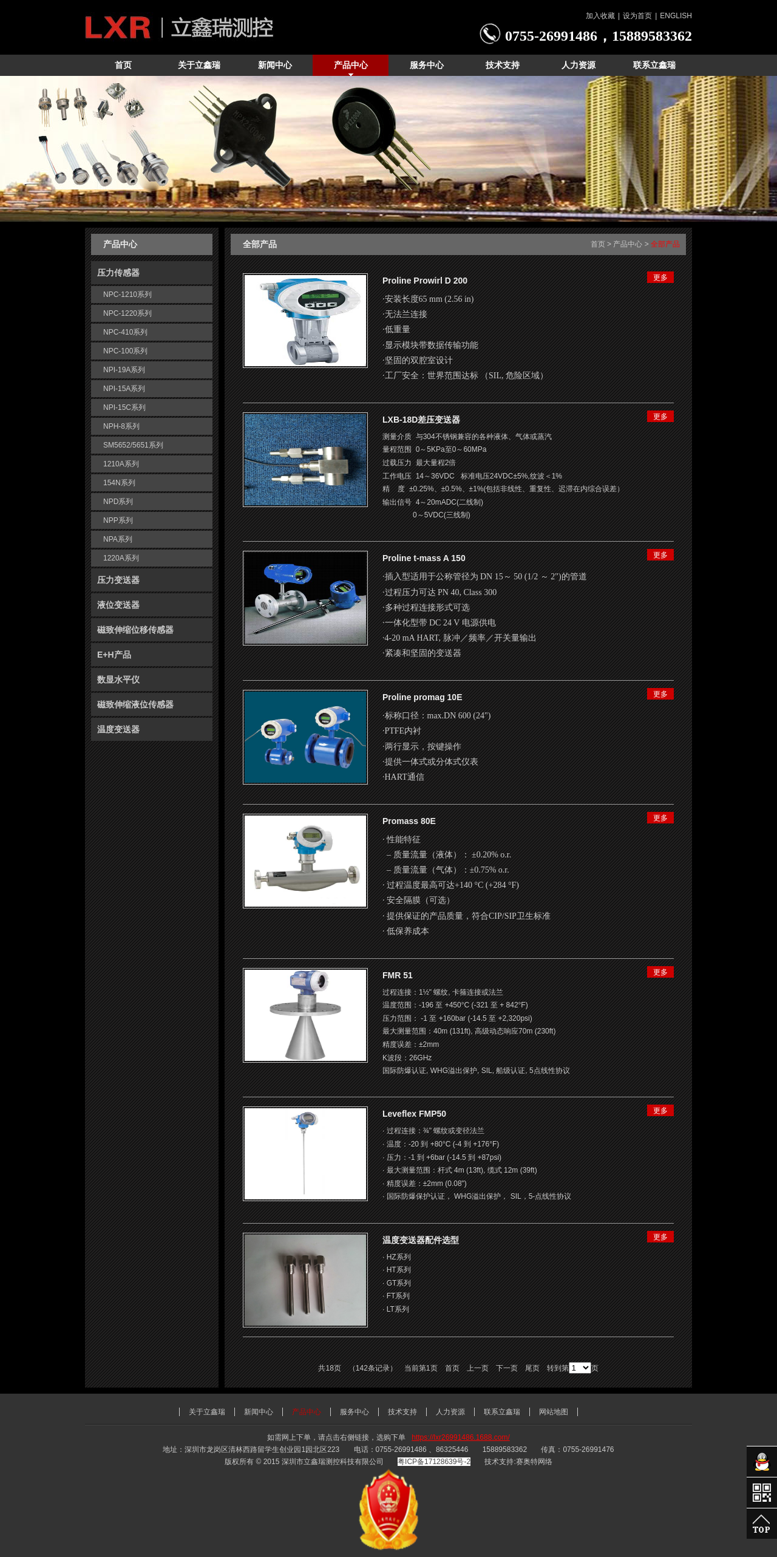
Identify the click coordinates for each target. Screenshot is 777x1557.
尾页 (532, 1368)
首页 (598, 244)
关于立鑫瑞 (207, 1412)
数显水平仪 (118, 679)
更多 (660, 277)
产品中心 (627, 244)
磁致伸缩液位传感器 (135, 704)
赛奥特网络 (534, 1461)
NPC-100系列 (125, 351)
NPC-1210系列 (127, 294)
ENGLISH (676, 16)
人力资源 (450, 1412)
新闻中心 (258, 1412)
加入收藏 (600, 16)
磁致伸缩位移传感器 (135, 630)
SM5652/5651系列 (133, 445)
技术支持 (402, 1412)
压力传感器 (118, 273)
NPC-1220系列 (127, 313)
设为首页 (637, 16)
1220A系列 (121, 558)
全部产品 (665, 244)
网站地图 (553, 1412)
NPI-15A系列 (124, 388)
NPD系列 (118, 501)
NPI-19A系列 (124, 370)
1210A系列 (121, 464)
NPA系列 (117, 539)
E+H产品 (114, 654)
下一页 (507, 1368)
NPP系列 (118, 520)
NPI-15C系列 (124, 407)
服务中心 (354, 1412)
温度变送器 (118, 729)
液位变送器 (118, 605)
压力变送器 (118, 580)
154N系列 (119, 483)
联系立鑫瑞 (502, 1412)
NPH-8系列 (121, 426)
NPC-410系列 (125, 332)
